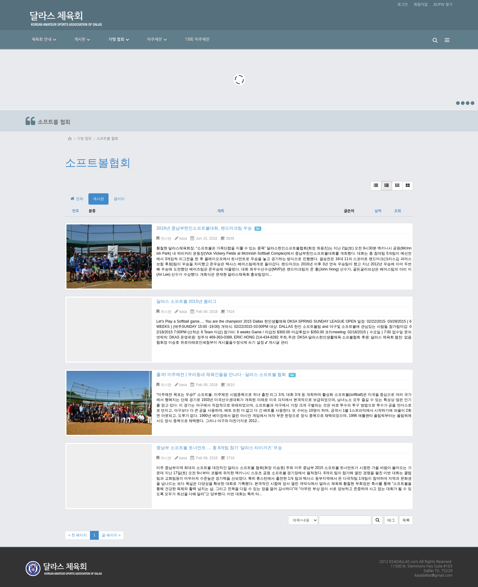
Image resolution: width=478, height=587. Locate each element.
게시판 (98, 199)
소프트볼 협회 (107, 139)
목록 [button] (406, 520)
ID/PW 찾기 (443, 4)
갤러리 (119, 199)
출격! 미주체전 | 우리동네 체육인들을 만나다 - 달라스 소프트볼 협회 (221, 374)
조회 (397, 211)
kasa (183, 238)
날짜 (378, 211)
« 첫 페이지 (77, 535)
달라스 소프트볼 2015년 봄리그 (186, 301)
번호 (75, 211)
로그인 (403, 4)
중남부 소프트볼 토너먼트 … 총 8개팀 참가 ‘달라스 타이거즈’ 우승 (219, 447)
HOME (70, 138)
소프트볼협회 (98, 162)
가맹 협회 (84, 139)
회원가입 (421, 4)
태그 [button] (391, 520)
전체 (76, 198)
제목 (220, 211)
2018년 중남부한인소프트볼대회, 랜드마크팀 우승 (204, 228)
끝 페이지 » (111, 535)
